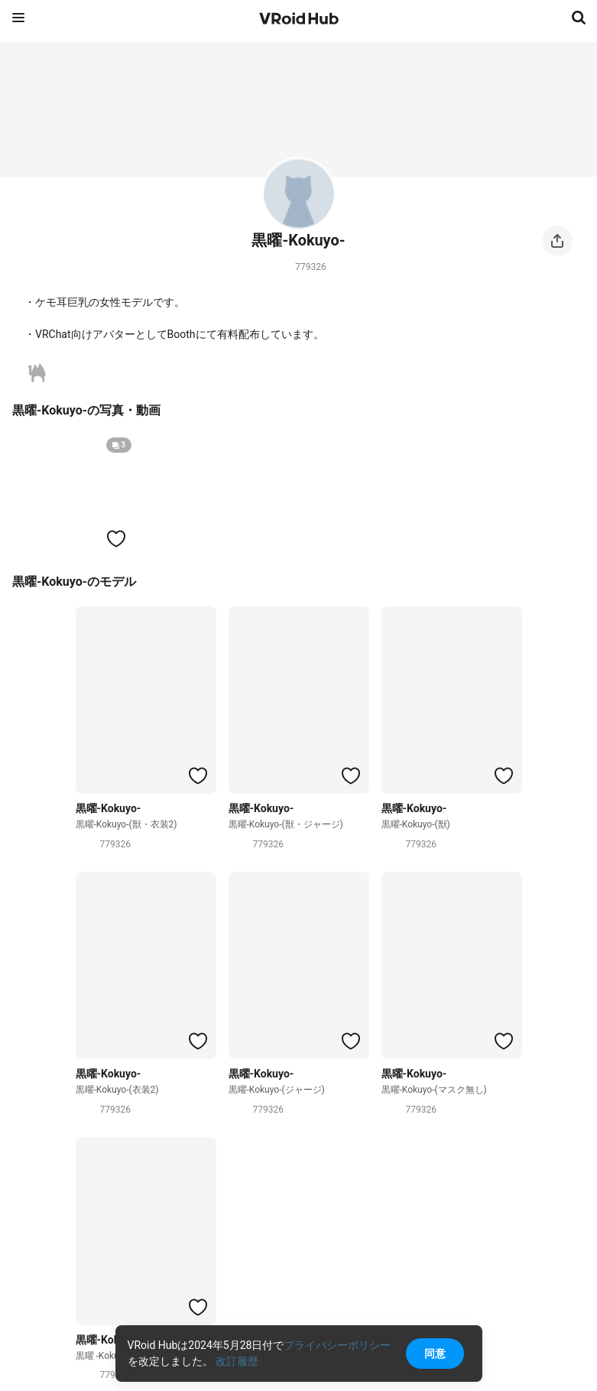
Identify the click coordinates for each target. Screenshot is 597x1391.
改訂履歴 (237, 1361)
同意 (435, 1353)
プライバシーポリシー (337, 1345)
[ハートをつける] (116, 538)
